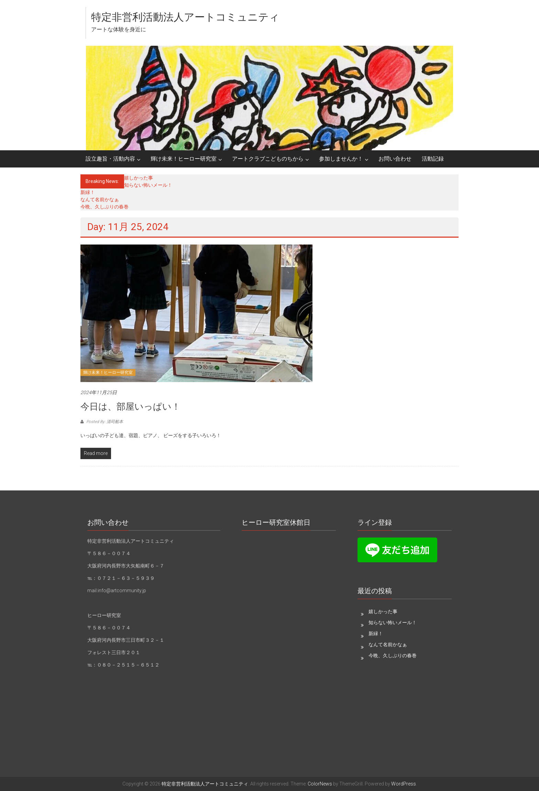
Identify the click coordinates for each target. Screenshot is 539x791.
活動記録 (433, 158)
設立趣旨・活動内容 (110, 158)
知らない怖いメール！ (148, 185)
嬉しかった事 (138, 178)
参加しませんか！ (341, 158)
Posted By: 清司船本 (104, 421)
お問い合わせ (394, 158)
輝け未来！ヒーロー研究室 (184, 158)
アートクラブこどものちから (268, 158)
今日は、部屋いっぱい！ (130, 406)
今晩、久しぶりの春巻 (104, 206)
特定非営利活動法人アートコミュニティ (185, 17)
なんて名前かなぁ (99, 199)
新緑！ (87, 192)
